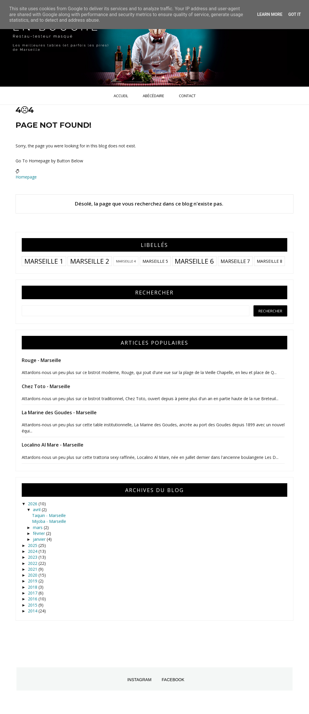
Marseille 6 (194, 261)
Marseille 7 (235, 261)
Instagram (139, 679)
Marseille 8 (269, 261)
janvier (40, 539)
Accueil (121, 95)
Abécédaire (153, 95)
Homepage (26, 177)
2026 (33, 503)
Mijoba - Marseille (49, 521)
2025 (33, 545)
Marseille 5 (155, 261)
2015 (33, 605)
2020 (33, 575)
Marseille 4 (126, 261)
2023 (33, 557)
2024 (33, 551)
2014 (33, 611)
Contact (187, 95)
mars (38, 527)
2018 (33, 587)
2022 (33, 563)
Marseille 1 (43, 261)
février (39, 533)
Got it (294, 14)
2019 (33, 581)
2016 (33, 599)
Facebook (173, 679)
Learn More (269, 14)
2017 (33, 593)
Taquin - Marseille (49, 515)
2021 (33, 569)
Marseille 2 (89, 261)
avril (37, 509)
